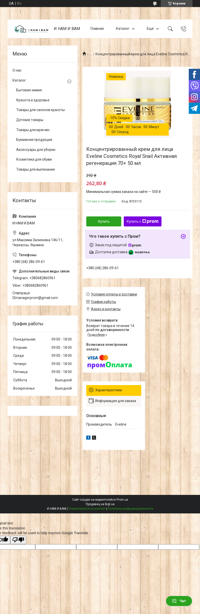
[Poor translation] (18, 540)
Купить (104, 221)
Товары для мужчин (33, 130)
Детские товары (29, 120)
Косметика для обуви (34, 159)
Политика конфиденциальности (130, 508)
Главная (97, 29)
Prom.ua (122, 499)
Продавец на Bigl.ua (100, 504)
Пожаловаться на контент (87, 508)
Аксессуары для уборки (35, 150)
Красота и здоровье (33, 100)
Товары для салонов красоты (40, 110)
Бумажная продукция (34, 140)
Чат (179, 601)
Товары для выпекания (35, 169)
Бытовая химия (29, 90)
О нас (17, 70)
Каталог (123, 29)
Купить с (142, 221)
